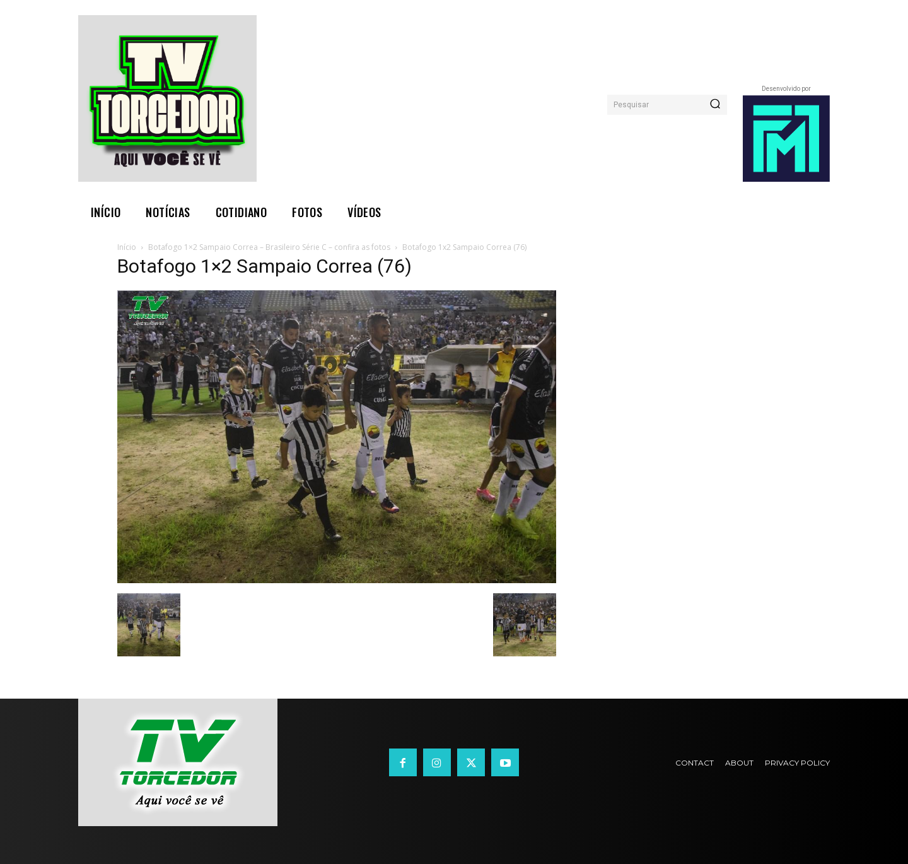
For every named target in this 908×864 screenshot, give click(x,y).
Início (126, 247)
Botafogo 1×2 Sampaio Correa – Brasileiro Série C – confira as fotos (269, 247)
